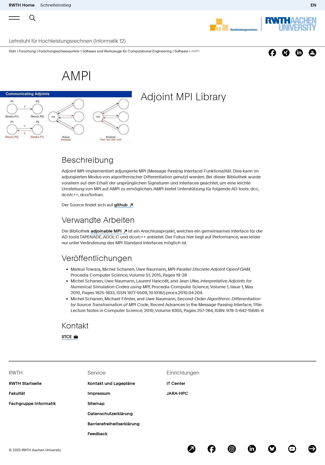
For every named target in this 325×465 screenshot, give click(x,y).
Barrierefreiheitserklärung (113, 423)
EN (313, 5)
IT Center (176, 383)
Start (12, 51)
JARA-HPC (177, 393)
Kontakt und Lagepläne (111, 383)
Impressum (99, 393)
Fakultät (17, 393)
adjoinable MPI (106, 231)
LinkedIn (252, 449)
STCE (67, 336)
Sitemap (96, 403)
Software (181, 51)
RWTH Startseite (25, 383)
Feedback (97, 433)
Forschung (27, 51)
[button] (14, 17)
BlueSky (272, 449)
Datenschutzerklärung (110, 413)
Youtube (292, 449)
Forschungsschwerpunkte (59, 51)
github (121, 204)
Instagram (232, 449)
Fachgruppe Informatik (32, 403)
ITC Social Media (312, 449)
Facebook (212, 449)
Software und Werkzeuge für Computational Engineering (127, 51)
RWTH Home (22, 5)
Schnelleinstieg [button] (55, 5)
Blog (191, 449)
